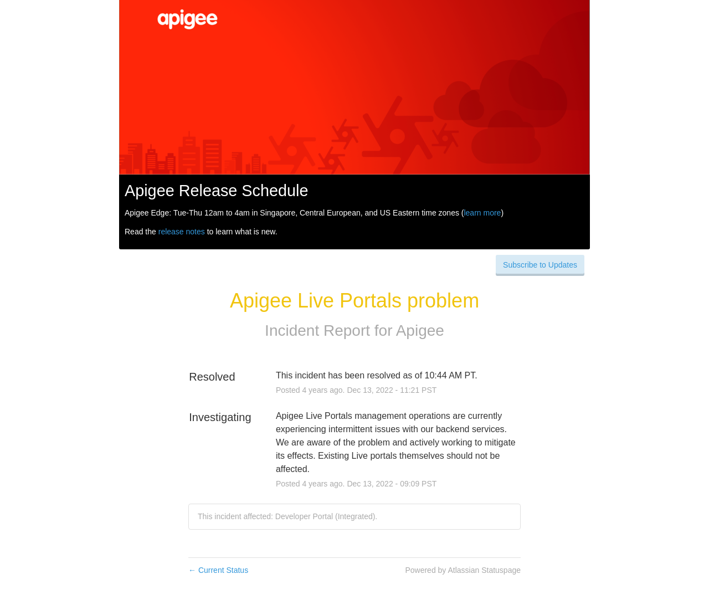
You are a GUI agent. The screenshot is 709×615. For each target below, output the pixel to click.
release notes (181, 231)
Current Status (218, 570)
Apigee (420, 330)
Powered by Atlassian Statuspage (463, 570)
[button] (540, 264)
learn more (482, 212)
